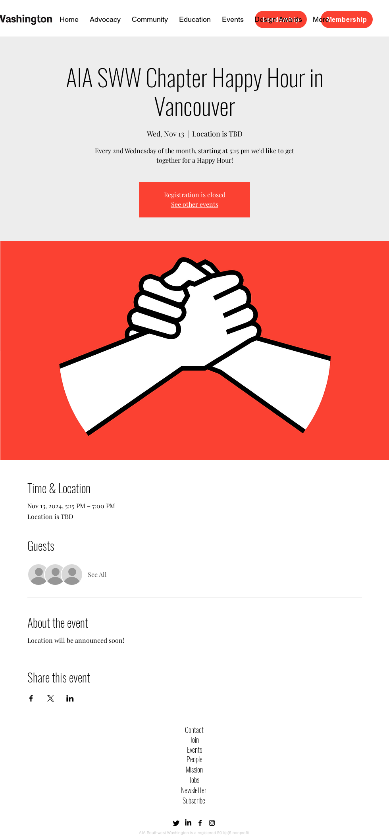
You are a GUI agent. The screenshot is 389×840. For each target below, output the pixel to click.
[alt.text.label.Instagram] (212, 823)
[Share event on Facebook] (31, 698)
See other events (194, 204)
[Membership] (347, 19)
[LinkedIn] (188, 823)
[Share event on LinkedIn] (70, 698)
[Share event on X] (50, 698)
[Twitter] (176, 823)
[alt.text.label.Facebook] (200, 823)
